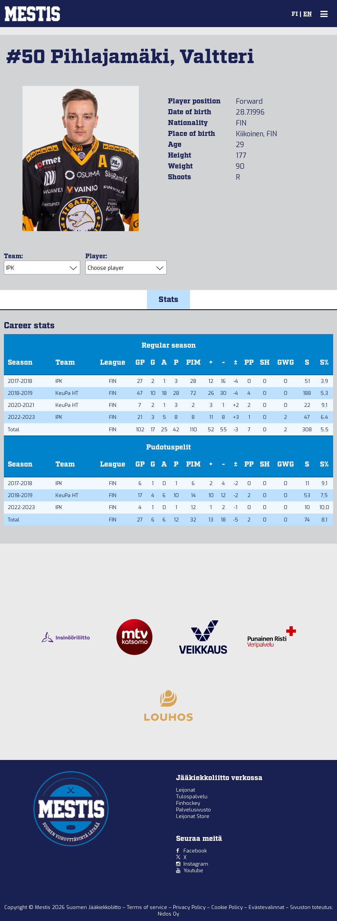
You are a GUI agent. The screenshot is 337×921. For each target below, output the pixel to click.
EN (307, 14)
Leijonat (185, 790)
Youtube (193, 870)
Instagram (195, 864)
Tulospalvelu (191, 796)
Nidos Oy (168, 914)
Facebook (195, 850)
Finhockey (188, 803)
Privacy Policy (190, 907)
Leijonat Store (192, 816)
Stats (168, 300)
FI (295, 14)
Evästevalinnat (266, 907)
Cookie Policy (227, 907)
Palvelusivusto (193, 809)
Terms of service (148, 907)
